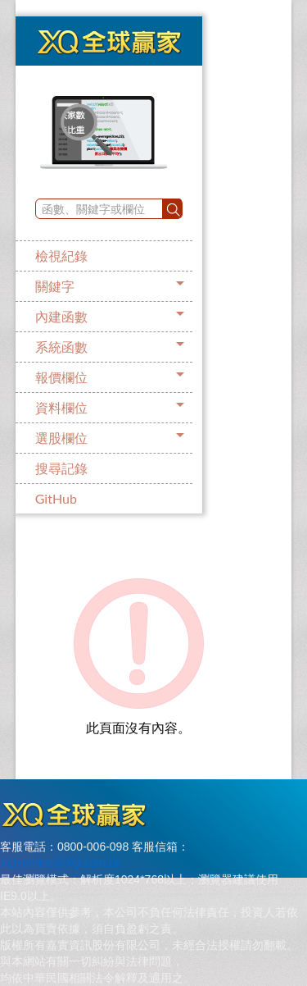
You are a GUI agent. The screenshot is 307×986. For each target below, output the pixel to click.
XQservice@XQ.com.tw (60, 863)
